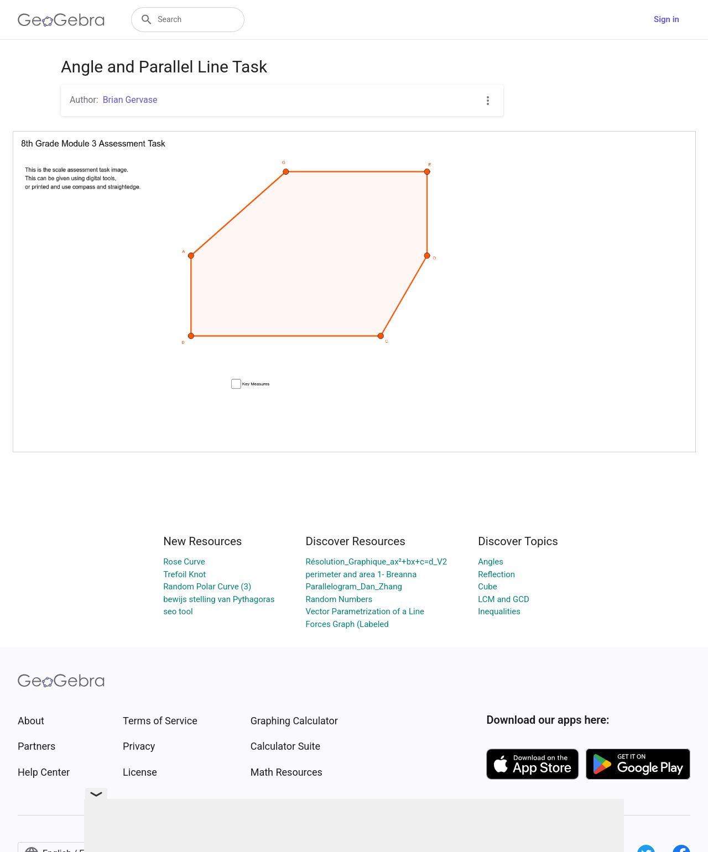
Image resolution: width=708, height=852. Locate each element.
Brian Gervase (130, 100)
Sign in (666, 19)
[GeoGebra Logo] (61, 20)
